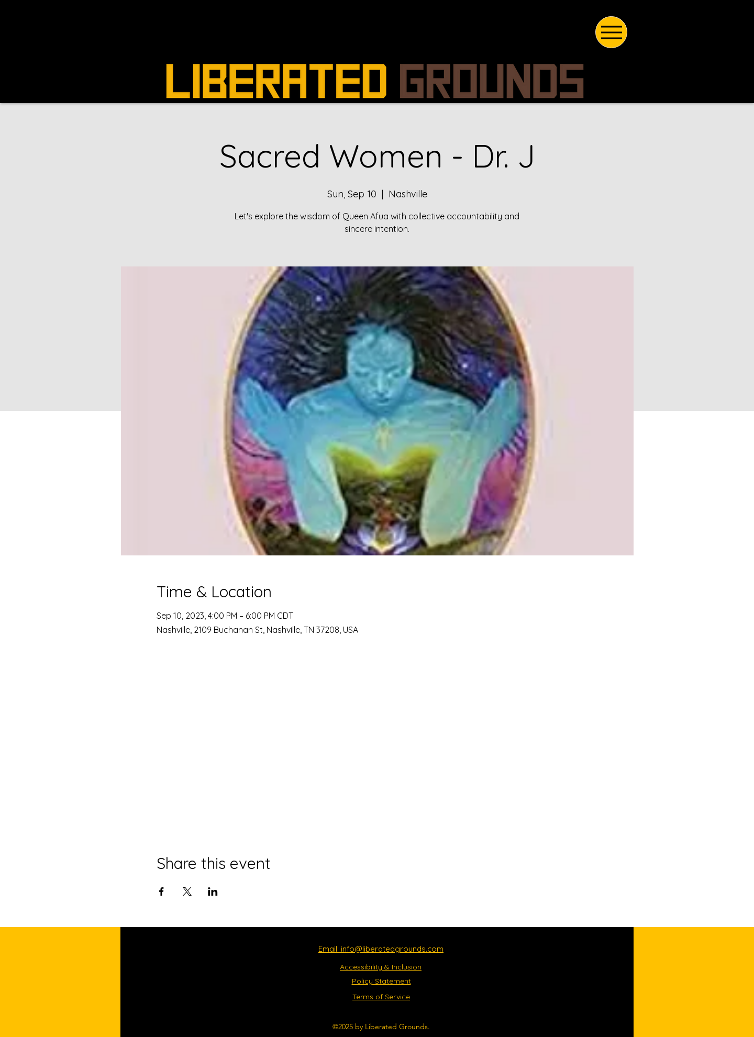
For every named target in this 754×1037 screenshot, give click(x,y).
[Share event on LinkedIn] (213, 891)
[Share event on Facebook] (162, 891)
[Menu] (611, 32)
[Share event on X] (187, 891)
